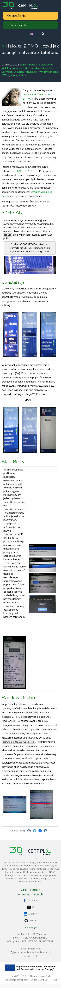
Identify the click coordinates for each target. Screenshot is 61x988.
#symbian (7, 72)
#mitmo (29, 68)
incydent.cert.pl (43, 952)
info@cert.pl (34, 948)
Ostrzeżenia (16, 15)
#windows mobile (48, 72)
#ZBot (5, 75)
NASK (23, 976)
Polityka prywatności (38, 976)
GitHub (30, 920)
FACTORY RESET (27, 171)
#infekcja (7, 68)
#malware (18, 68)
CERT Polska (29, 64)
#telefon (19, 72)
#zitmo (22, 75)
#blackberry (45, 64)
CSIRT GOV (37, 980)
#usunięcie (31, 72)
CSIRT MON (50, 980)
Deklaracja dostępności (17, 980)
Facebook (30, 900)
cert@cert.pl (30, 956)
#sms (38, 68)
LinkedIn (30, 914)
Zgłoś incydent (18, 25)
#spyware (48, 68)
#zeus (13, 75)
